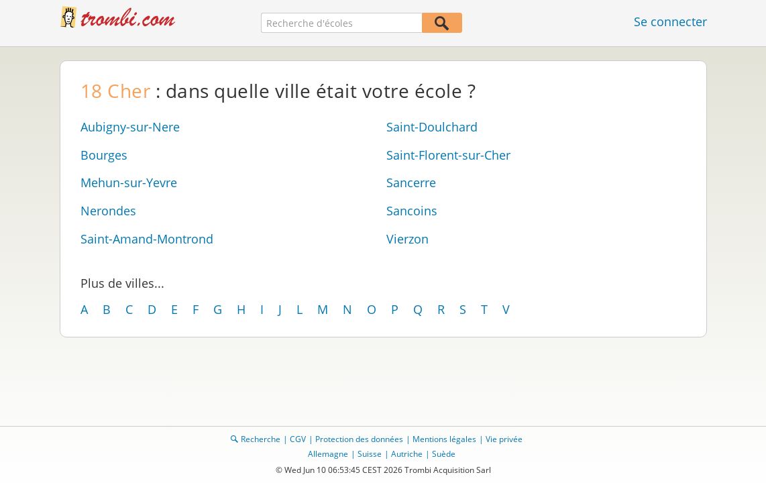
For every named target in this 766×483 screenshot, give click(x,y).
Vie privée (504, 439)
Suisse (370, 454)
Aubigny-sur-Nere (130, 127)
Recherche (260, 439)
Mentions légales (444, 439)
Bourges (103, 155)
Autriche (407, 454)
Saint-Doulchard (432, 127)
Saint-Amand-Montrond (146, 239)
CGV (298, 439)
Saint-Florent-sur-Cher (448, 155)
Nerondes (108, 211)
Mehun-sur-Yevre (128, 182)
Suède (443, 454)
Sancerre (411, 182)
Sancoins (411, 211)
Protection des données (359, 439)
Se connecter (670, 21)
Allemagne (328, 454)
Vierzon (407, 239)
